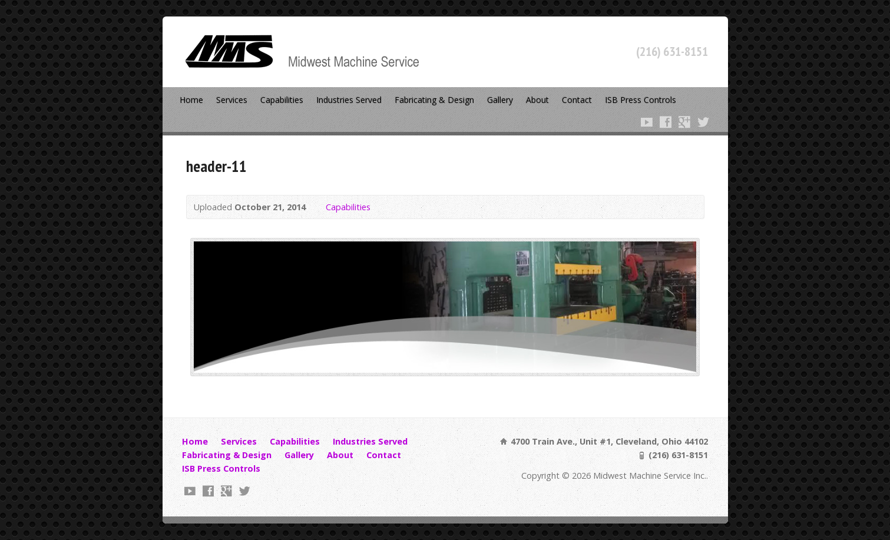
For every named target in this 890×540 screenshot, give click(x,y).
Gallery (500, 99)
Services (231, 99)
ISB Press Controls (640, 99)
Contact (577, 99)
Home (191, 99)
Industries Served (349, 99)
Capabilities (281, 99)
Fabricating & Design (434, 99)
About (537, 99)
